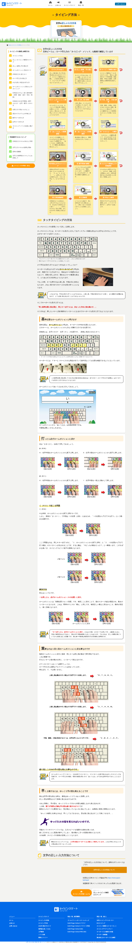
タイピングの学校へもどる (81, 893)
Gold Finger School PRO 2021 (77, 931)
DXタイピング (101, 923)
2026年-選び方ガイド (44, 926)
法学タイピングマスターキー (105, 920)
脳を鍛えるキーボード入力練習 (106, 937)
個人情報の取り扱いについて (39, 942)
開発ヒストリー (43, 937)
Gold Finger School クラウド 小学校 (79, 926)
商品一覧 (81, 3)
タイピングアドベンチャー (105, 929)
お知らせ (58, 3)
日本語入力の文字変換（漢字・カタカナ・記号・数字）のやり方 (22, 103)
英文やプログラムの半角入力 (22, 113)
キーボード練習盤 (102, 934)
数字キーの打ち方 (18, 118)
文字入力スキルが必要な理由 (22, 147)
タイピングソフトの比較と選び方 (22, 127)
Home (10, 45)
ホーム (50, 3)
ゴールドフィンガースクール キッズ (78, 920)
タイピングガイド (69, 3)
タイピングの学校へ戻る (21, 166)
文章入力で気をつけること (21, 109)
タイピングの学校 (17, 45)
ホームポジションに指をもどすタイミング (22, 88)
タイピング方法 (18, 55)
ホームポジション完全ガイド (22, 70)
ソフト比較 (41, 934)
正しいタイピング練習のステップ (22, 61)
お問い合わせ (120, 4)
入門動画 (41, 931)
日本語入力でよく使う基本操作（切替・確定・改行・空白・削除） (22, 95)
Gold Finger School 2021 (75, 929)
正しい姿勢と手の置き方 (20, 66)
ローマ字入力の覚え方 (20, 78)
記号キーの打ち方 (18, 122)
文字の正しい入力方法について (104, 870)
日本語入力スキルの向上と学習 (22, 141)
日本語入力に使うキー (20, 74)
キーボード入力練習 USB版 (105, 931)
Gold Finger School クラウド (76, 923)
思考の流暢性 (17, 151)
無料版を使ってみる (44, 929)
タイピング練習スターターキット (107, 926)
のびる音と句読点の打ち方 (21, 82)
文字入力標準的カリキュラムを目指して (22, 157)
